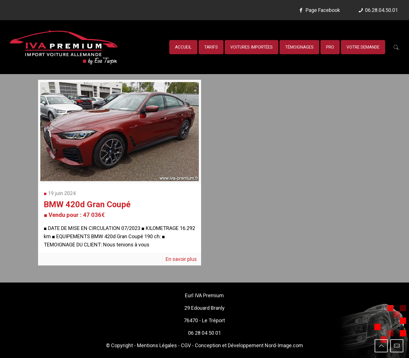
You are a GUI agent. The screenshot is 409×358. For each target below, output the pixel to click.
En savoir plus (181, 259)
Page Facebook (318, 10)
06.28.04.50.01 (381, 10)
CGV (186, 345)
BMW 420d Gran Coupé (87, 209)
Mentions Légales (157, 345)
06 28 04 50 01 (204, 333)
